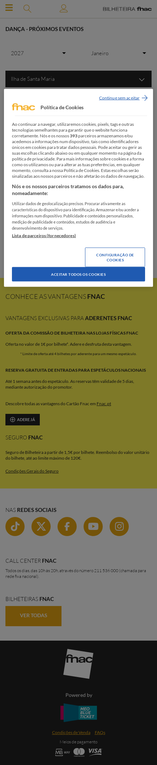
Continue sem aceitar (119, 98)
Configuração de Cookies (115, 257)
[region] (78, 188)
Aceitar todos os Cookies (78, 274)
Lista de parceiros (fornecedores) (44, 235)
